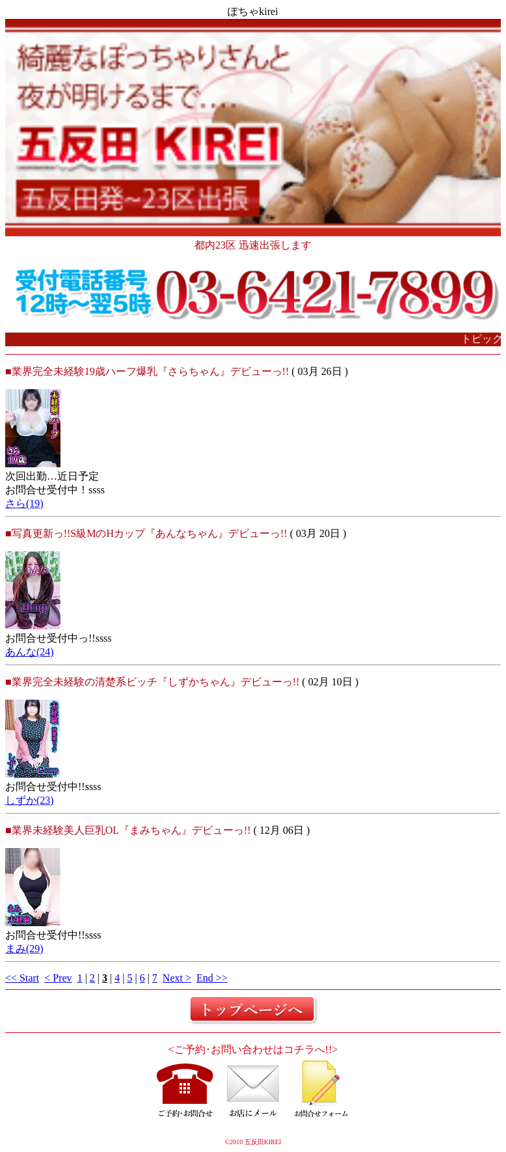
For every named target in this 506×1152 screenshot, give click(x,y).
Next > (177, 977)
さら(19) (24, 503)
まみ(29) (24, 948)
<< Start (22, 977)
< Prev (58, 977)
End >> (212, 977)
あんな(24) (29, 651)
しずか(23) (29, 800)
